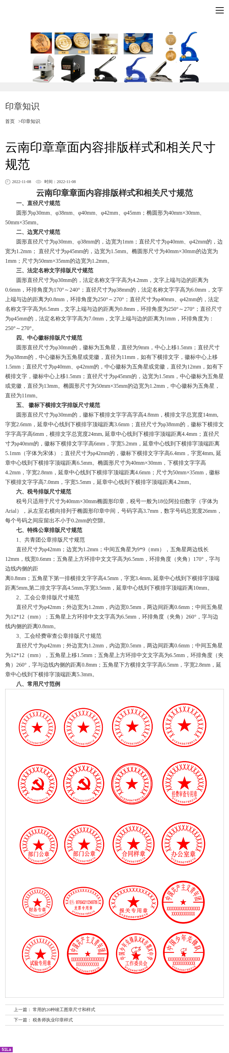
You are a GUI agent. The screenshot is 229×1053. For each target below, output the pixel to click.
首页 (10, 121)
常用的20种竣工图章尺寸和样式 (64, 1009)
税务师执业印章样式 (53, 1019)
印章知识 (30, 121)
